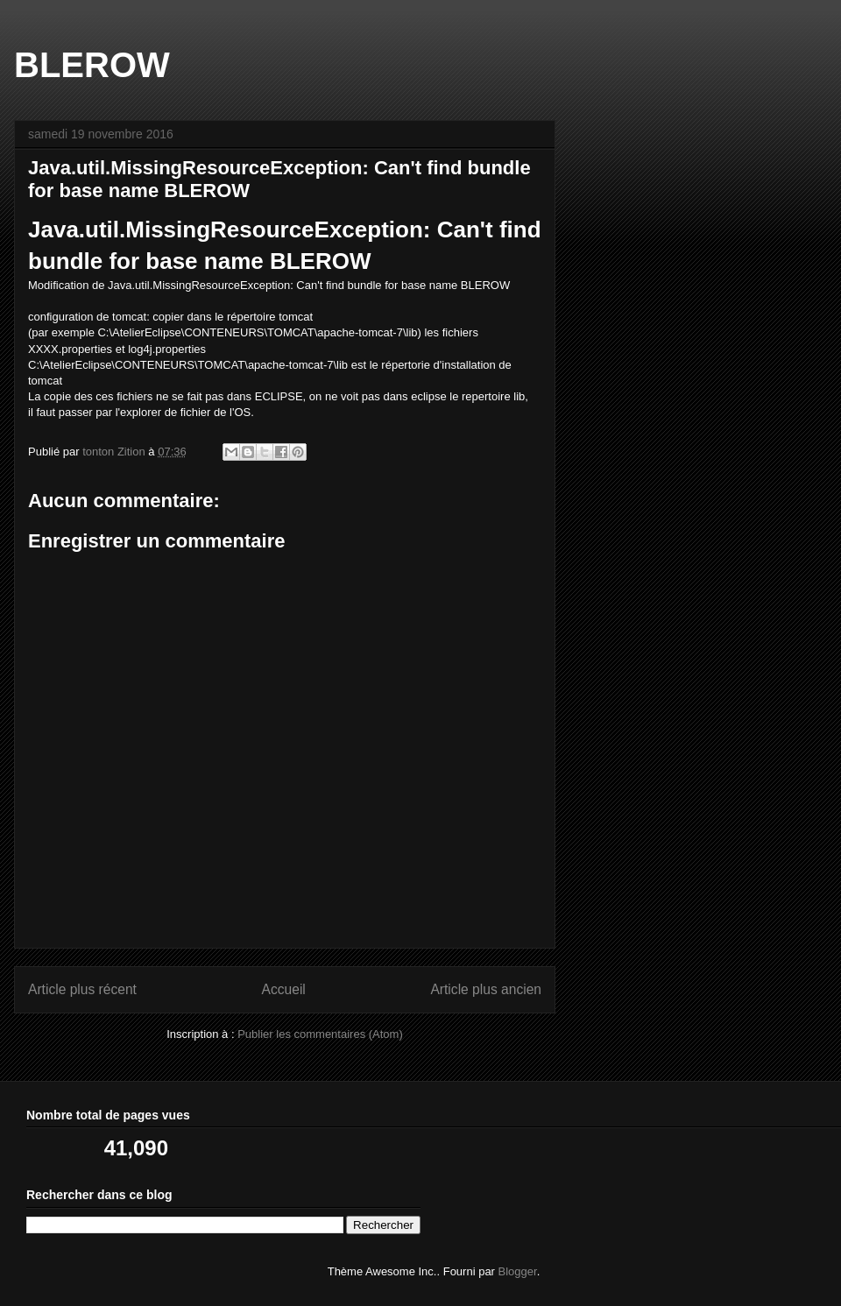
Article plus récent (82, 989)
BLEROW (92, 65)
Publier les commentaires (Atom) (320, 1034)
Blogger (517, 1271)
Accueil (284, 989)
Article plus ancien (485, 989)
